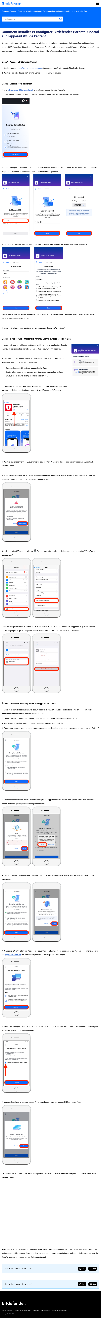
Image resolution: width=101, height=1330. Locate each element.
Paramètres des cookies (59, 1310)
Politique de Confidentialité (22, 1310)
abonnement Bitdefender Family (21, 90)
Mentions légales (7, 1310)
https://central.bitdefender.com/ (29, 68)
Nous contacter (45, 1310)
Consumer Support (9, 11)
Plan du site (35, 1310)
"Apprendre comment (13, 955)
